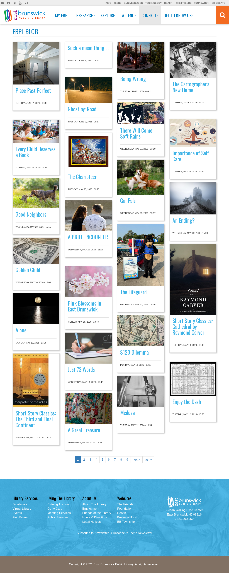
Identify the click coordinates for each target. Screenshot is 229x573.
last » (148, 459)
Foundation (201, 3)
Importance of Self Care (190, 156)
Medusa (127, 412)
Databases (20, 504)
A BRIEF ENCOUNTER (88, 237)
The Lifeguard (133, 292)
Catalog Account (58, 504)
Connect (150, 15)
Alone (21, 330)
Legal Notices (91, 521)
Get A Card (54, 508)
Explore (109, 15)
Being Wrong (133, 79)
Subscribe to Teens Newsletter (131, 533)
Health (169, 3)
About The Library (94, 504)
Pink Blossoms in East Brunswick (84, 306)
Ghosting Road (82, 109)
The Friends (183, 3)
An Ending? (183, 220)
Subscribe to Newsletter (93, 533)
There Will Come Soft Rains (136, 133)
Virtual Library (22, 508)
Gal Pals (128, 200)
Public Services (57, 517)
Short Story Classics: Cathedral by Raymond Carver (192, 326)
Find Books (20, 517)
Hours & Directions (95, 517)
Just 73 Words (81, 369)
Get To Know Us (178, 15)
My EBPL (63, 15)
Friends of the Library (96, 513)
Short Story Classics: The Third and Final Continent (36, 419)
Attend (129, 15)
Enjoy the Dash (186, 402)
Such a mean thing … (88, 48)
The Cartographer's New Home (190, 87)
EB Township (126, 521)
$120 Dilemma (134, 352)
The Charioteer (82, 177)
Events (17, 513)
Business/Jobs (133, 3)
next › (136, 459)
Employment (90, 508)
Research (85, 15)
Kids (108, 3)
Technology (153, 3)
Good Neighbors (31, 214)
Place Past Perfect (33, 90)
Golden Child (28, 270)
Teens (117, 3)
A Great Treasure (84, 430)
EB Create (218, 3)
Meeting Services (59, 513)
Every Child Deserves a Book (35, 152)
